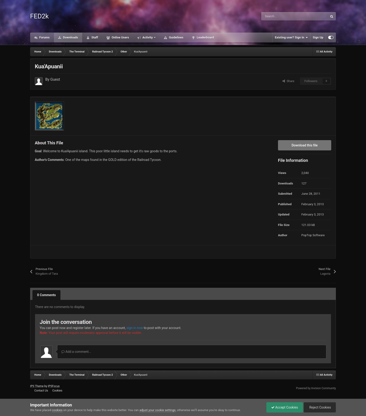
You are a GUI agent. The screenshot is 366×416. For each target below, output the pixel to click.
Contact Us (41, 390)
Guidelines (175, 37)
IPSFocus (54, 386)
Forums (44, 37)
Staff (94, 37)
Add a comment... (76, 352)
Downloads (70, 37)
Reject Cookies (320, 407)
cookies (57, 410)
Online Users (120, 37)
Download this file (305, 145)
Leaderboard (205, 37)
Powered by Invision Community (316, 388)
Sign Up (318, 37)
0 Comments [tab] (46, 295)
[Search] (284, 16)
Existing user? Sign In (291, 37)
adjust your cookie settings (157, 410)
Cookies (57, 390)
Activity (148, 37)
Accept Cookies (284, 407)
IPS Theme (37, 386)
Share (288, 81)
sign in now (135, 328)
